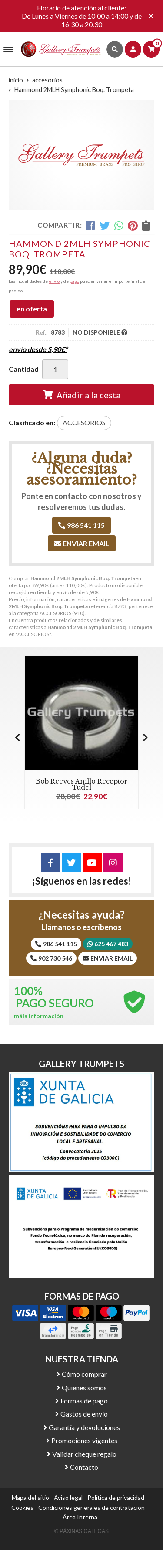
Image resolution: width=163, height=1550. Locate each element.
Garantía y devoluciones (84, 1427)
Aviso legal (68, 1497)
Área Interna (80, 1517)
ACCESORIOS (55, 613)
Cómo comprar (84, 1374)
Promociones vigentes (84, 1440)
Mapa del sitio (30, 1497)
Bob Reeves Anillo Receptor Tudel (82, 784)
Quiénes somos (84, 1387)
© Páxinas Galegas (81, 1531)
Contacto (84, 1467)
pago (74, 281)
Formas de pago (84, 1400)
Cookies (22, 1507)
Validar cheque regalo (84, 1454)
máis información (38, 1016)
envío (54, 281)
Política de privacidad (115, 1497)
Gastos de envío (84, 1414)
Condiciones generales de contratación (91, 1507)
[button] (145, 737)
